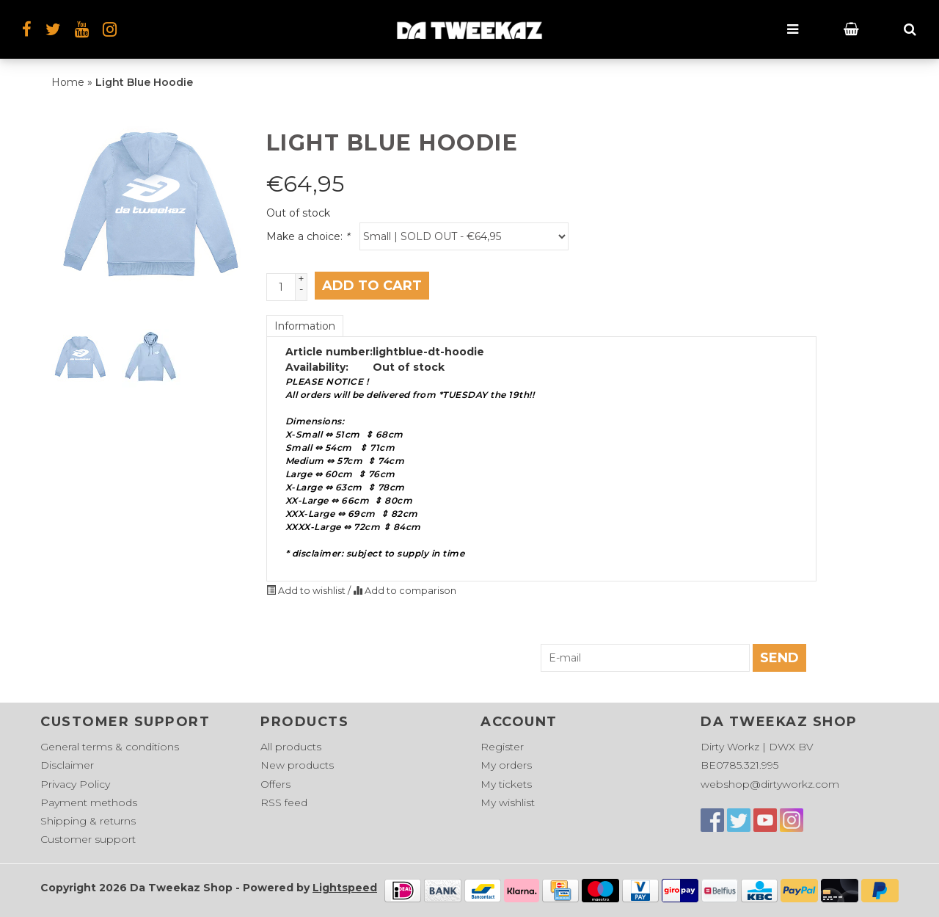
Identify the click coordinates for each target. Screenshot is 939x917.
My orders (506, 765)
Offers (275, 784)
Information (304, 326)
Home (67, 82)
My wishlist (508, 802)
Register (502, 746)
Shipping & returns (88, 820)
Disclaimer (67, 765)
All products (290, 746)
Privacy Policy (75, 784)
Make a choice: (307, 236)
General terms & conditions (109, 746)
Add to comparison (404, 590)
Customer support (88, 839)
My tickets (506, 784)
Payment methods (88, 802)
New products (297, 765)
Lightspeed (345, 887)
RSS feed (283, 802)
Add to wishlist (307, 590)
